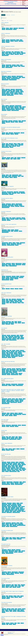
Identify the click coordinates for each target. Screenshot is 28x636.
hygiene (7, 301)
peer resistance (18, 109)
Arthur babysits (4, 22)
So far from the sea (5, 454)
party (8, 302)
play (19, 66)
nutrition (3, 302)
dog (20, 106)
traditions (10, 415)
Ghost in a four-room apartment (8, 224)
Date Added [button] (10, 20)
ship (11, 511)
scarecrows (12, 426)
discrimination (4, 466)
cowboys (3, 77)
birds (12, 157)
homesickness (14, 176)
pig (10, 302)
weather (15, 177)
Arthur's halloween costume (7, 46)
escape (10, 242)
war (18, 471)
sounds (11, 177)
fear (23, 299)
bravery (9, 76)
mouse (13, 264)
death (17, 465)
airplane (8, 462)
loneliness (12, 301)
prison (17, 470)
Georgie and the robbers (7, 198)
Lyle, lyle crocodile (5, 344)
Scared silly (4, 430)
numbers (24, 414)
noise (19, 176)
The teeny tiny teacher (6, 602)
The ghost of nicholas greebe (8, 516)
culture (13, 465)
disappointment (4, 90)
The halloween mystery (6, 565)
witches (3, 123)
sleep (8, 402)
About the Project (23, 2)
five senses (15, 337)
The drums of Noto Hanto (7, 496)
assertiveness (4, 76)
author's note (10, 463)
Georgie (3, 167)
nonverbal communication (15, 78)
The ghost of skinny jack (7, 530)
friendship (4, 91)
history (8, 469)
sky (24, 470)
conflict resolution (19, 76)
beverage (13, 549)
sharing (23, 264)
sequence (7, 177)
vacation (8, 110)
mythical (7, 54)
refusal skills (4, 110)
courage (3, 28)
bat (7, 143)
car (10, 350)
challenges (10, 120)
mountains (9, 470)
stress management (9, 29)
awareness (15, 463)
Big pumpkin (4, 114)
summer (23, 511)
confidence (18, 549)
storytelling (19, 511)
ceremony (19, 504)
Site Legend (23, 3)
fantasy (24, 106)
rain (3, 177)
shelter (15, 158)
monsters (3, 109)
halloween (22, 276)
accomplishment (4, 120)
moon (7, 414)
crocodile (12, 351)
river (11, 587)
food (21, 90)
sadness (12, 54)
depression (16, 106)
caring (3, 89)
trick (23, 302)
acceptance (4, 368)
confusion (23, 464)
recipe (3, 278)
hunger (7, 277)
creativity (13, 276)
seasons (3, 42)
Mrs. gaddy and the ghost (7, 378)
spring (14, 511)
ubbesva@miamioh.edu (10, 633)
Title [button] (4, 20)
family (7, 28)
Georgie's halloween (6, 211)
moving (13, 470)
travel (19, 158)
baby (7, 350)
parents (15, 66)
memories (24, 469)
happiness (17, 91)
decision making (15, 77)
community (14, 76)
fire (6, 507)
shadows (14, 587)
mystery (8, 78)
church (3, 537)
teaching (14, 611)
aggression (4, 503)
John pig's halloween (6, 292)
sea (21, 470)
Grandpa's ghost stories (7, 236)
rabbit (20, 597)
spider (19, 302)
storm (3, 67)
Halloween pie (4, 269)
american (13, 462)
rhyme (7, 587)
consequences (8, 276)
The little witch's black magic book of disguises (12, 591)
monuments (4, 470)
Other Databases (23, 4)
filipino (19, 322)
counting (12, 413)
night (21, 301)
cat (7, 132)
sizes (11, 611)
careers (13, 350)
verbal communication (13, 79)
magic (12, 597)
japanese (16, 469)
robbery (12, 206)
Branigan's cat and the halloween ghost (10, 127)
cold (11, 464)
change (13, 263)
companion (13, 89)
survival (7, 471)
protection (21, 277)
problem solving (20, 510)
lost (11, 525)
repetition (7, 278)
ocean (16, 510)
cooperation (15, 120)
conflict (19, 464)
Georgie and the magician (7, 186)
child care (22, 350)
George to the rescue (6, 151)
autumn (3, 276)
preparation (15, 302)
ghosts (11, 28)
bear (18, 335)
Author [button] (7, 20)
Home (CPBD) (24, 0)
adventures (4, 157)
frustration (11, 524)
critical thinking (9, 77)
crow (9, 465)
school (3, 611)
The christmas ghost (6, 475)
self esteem (17, 54)
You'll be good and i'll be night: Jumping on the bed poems (13, 617)
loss (20, 469)
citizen (7, 464)
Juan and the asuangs (6, 316)
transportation (4, 357)
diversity (9, 466)
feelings (3, 66)
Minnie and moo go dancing (7, 361)
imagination (9, 338)
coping (24, 263)
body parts (11, 143)
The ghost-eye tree (5, 544)
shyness (8, 220)
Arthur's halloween (5, 33)
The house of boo (5, 578)
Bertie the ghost (5, 83)
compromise (8, 384)
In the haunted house (6, 283)
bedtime (21, 335)
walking (9, 357)
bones (15, 143)
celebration (14, 299)
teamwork (11, 194)
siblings (3, 29)
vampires (16, 278)
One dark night (4, 419)
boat (21, 503)
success (15, 29)
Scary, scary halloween (6, 443)
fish (9, 507)
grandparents (22, 242)
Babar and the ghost (6, 59)
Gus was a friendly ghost (7, 257)
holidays (3, 54)
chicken (19, 321)
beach (18, 503)
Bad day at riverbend (6, 71)
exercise (20, 351)
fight (20, 77)
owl (11, 158)
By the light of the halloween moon (9, 138)
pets (23, 109)
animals (7, 105)
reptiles (22, 355)
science (7, 611)
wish (20, 374)
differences (21, 465)
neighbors (21, 483)
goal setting (16, 28)
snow (3, 471)
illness (12, 469)
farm (14, 90)
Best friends (4, 99)
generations (13, 507)
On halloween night (5, 407)
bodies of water (4, 504)
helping (22, 91)
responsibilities (21, 28)
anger (3, 105)
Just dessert (4, 328)
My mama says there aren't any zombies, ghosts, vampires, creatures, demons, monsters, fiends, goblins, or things (13, 390)
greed (21, 507)
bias (19, 463)
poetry (3, 587)
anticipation (21, 462)
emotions (10, 90)
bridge (19, 143)
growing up (4, 469)
